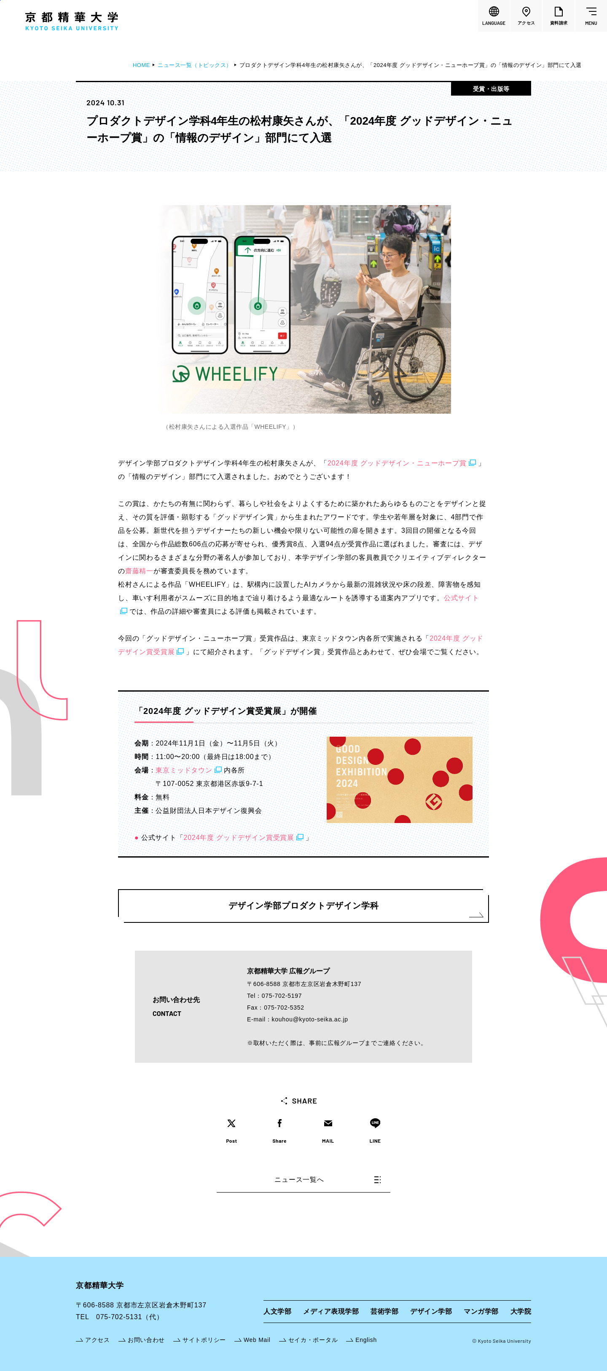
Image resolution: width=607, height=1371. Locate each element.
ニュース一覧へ (327, 1179)
